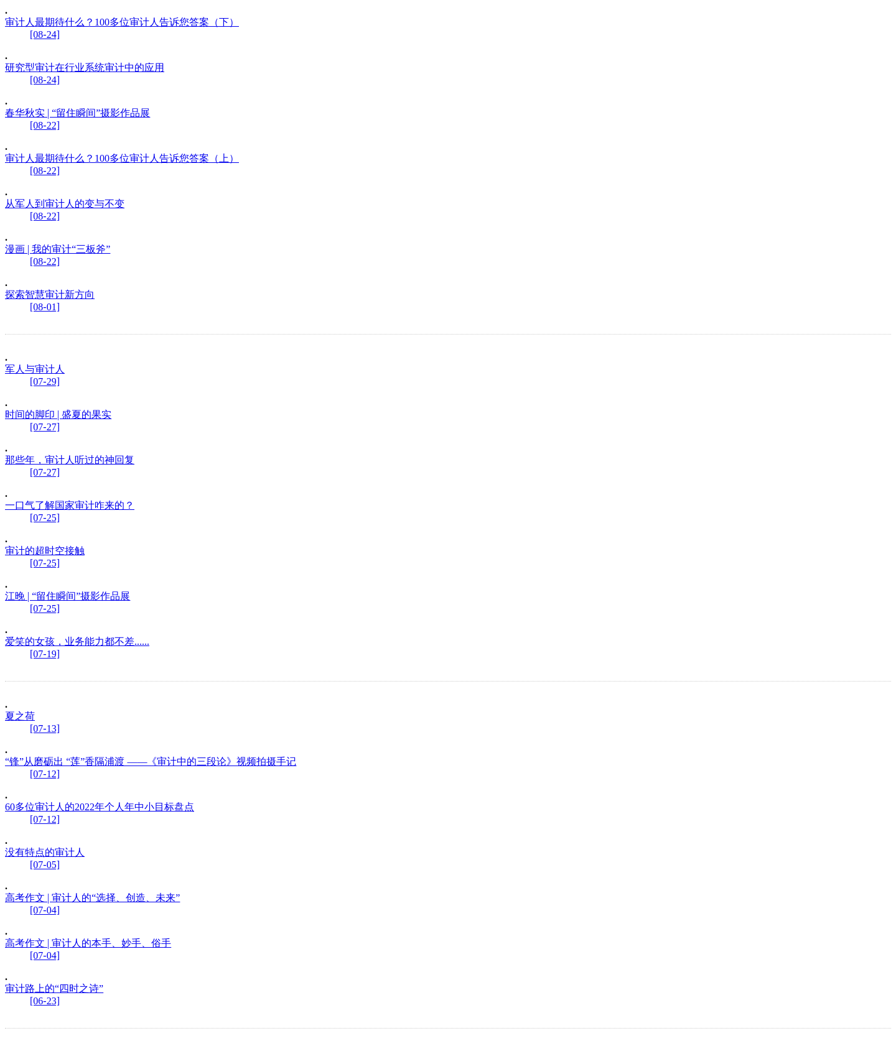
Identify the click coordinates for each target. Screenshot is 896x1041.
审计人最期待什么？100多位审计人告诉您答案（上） (122, 158)
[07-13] (45, 728)
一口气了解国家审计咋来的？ (69, 505)
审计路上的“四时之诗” (54, 988)
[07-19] (45, 654)
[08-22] (45, 125)
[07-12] (45, 774)
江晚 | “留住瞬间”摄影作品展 (67, 596)
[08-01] (45, 307)
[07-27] (45, 427)
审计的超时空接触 (45, 550)
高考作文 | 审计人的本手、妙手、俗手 (88, 943)
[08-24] (45, 34)
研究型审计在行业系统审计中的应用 (84, 67)
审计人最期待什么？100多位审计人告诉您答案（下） (122, 22)
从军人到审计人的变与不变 (64, 203)
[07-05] (45, 864)
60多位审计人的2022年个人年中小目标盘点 (99, 807)
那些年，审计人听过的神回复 (69, 460)
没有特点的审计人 (45, 852)
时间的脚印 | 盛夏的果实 (58, 414)
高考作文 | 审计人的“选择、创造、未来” (92, 897)
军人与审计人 (35, 369)
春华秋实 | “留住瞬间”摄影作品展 (77, 113)
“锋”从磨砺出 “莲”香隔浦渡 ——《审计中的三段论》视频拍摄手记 (150, 761)
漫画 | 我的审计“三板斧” (57, 249)
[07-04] (45, 910)
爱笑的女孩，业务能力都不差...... (77, 641)
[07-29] (45, 381)
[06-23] (45, 1001)
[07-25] (45, 517)
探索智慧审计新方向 (50, 294)
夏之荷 (20, 716)
